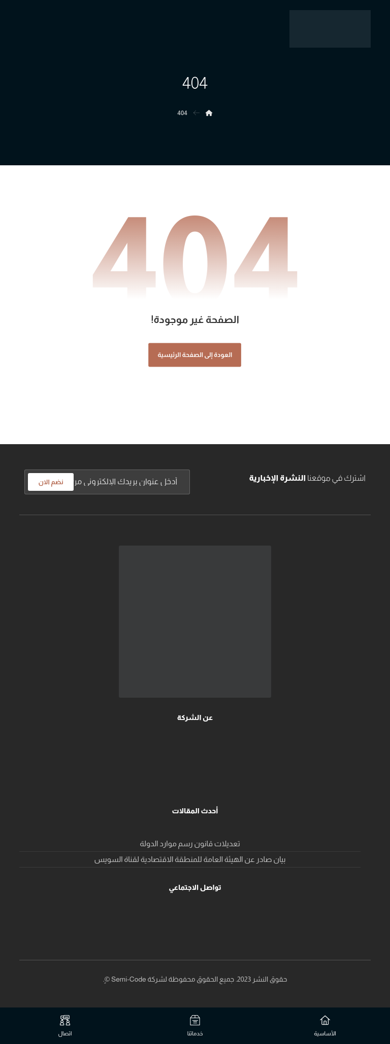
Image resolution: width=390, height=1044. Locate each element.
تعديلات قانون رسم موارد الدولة (190, 843)
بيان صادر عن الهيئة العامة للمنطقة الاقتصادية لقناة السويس (190, 859)
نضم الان (50, 482)
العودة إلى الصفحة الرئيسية (194, 354)
